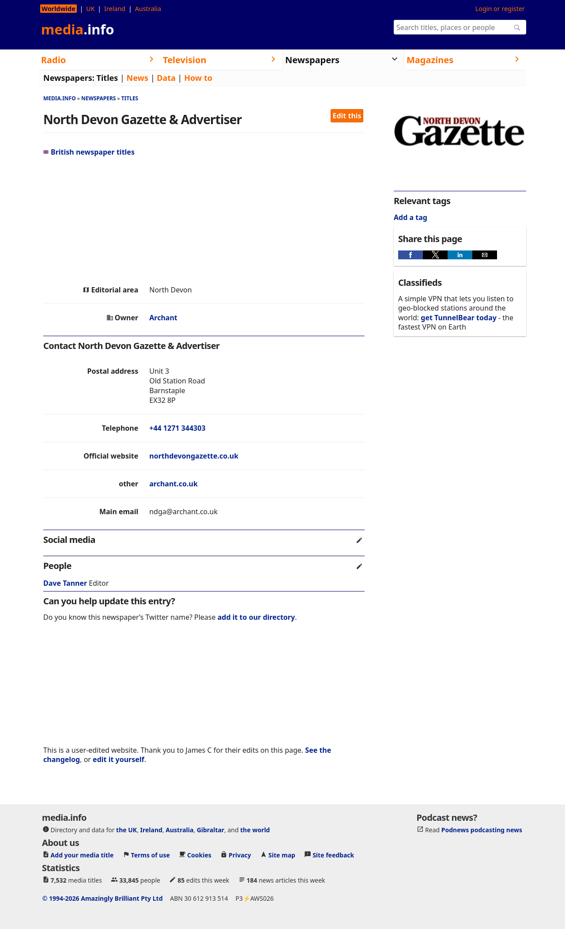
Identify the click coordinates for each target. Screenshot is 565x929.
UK (90, 8)
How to (198, 77)
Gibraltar (210, 830)
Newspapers (98, 98)
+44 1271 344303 (177, 428)
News (137, 77)
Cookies (199, 855)
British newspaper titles (89, 152)
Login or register (500, 8)
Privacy (240, 855)
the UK (126, 830)
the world (255, 830)
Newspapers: (68, 77)
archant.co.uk (173, 484)
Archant (163, 317)
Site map (281, 855)
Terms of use (150, 855)
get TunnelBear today (459, 317)
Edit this (347, 116)
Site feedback (333, 855)
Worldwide (58, 8)
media (77, 29)
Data (166, 77)
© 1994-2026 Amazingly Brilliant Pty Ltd (102, 898)
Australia (148, 8)
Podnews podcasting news (481, 830)
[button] (410, 254)
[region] (204, 221)
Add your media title (82, 855)
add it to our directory (256, 617)
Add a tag (410, 217)
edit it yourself (118, 759)
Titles (107, 77)
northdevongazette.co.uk (193, 456)
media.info (59, 98)
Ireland (114, 8)
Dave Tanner (65, 583)
